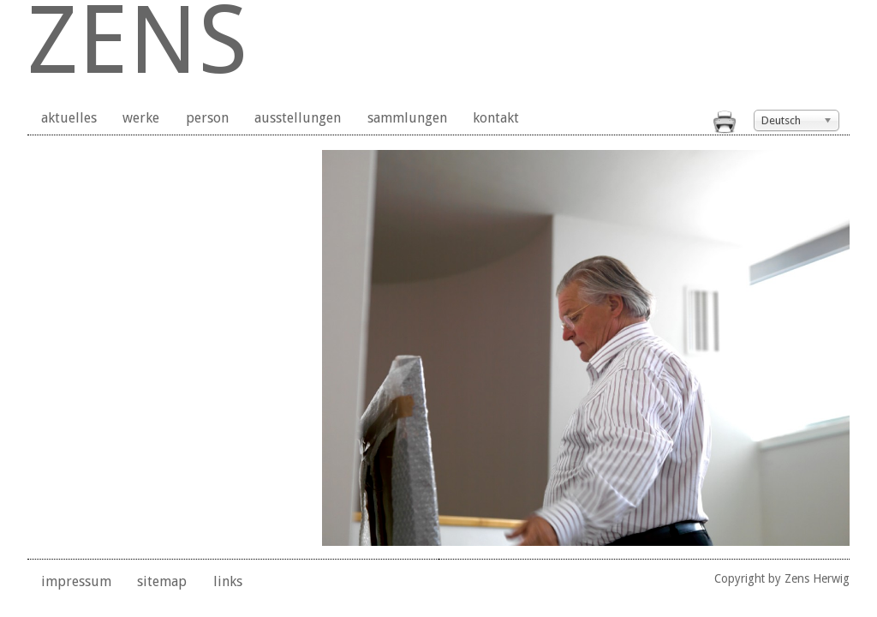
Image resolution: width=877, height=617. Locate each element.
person (207, 118)
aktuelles (69, 118)
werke (140, 118)
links (227, 581)
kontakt (496, 118)
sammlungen (407, 118)
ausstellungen (297, 118)
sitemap (162, 581)
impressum (76, 581)
